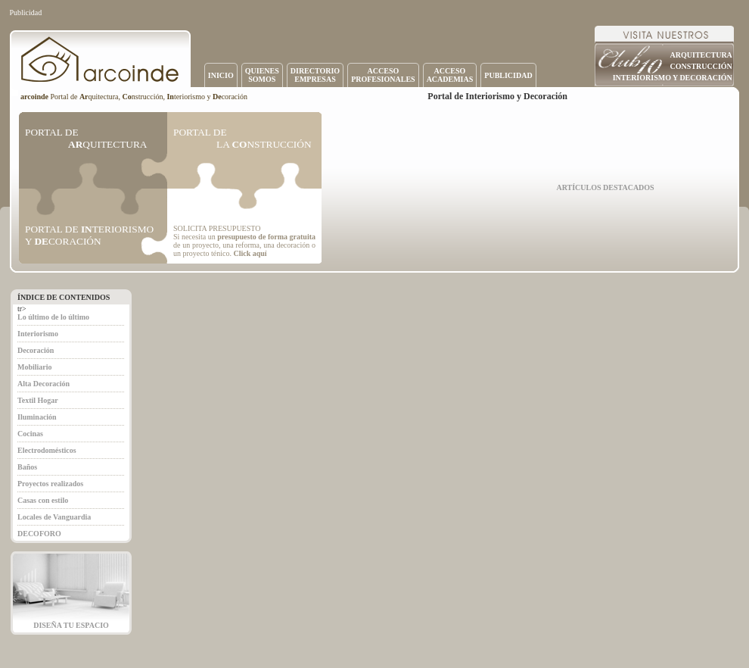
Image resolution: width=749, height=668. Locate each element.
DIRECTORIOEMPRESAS (315, 75)
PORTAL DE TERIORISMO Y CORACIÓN (89, 235)
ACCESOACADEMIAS (450, 75)
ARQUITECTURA (701, 55)
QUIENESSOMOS (262, 75)
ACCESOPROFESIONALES (383, 75)
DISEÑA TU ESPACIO (71, 625)
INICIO (221, 75)
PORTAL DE (86, 138)
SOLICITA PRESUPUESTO (216, 228)
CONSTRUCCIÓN (701, 66)
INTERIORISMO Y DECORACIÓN (672, 77)
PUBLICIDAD (508, 75)
